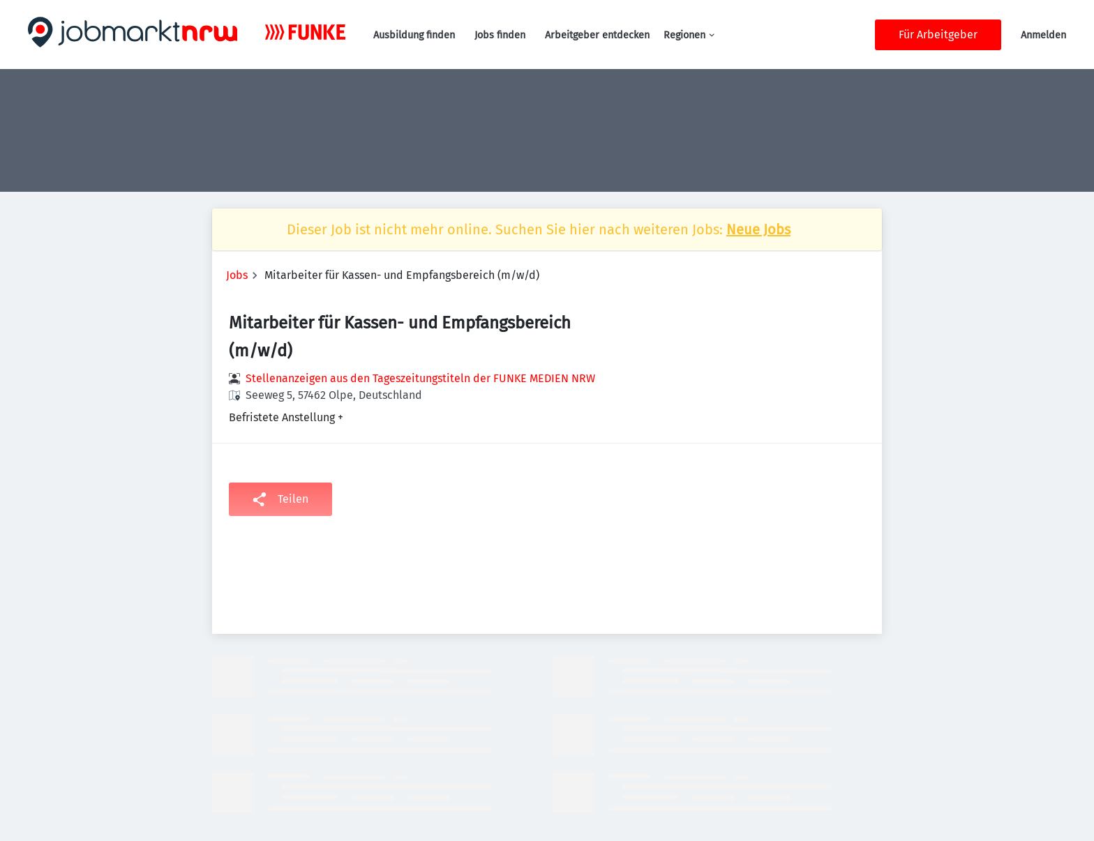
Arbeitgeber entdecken (597, 35)
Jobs (237, 275)
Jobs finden (499, 35)
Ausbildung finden (414, 35)
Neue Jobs (758, 229)
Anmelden (1043, 35)
